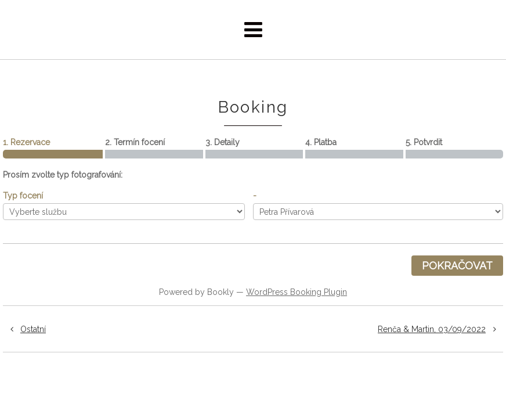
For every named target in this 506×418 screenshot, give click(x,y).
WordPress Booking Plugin (296, 292)
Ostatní (24, 329)
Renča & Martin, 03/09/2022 (440, 329)
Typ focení (23, 195)
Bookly (220, 292)
